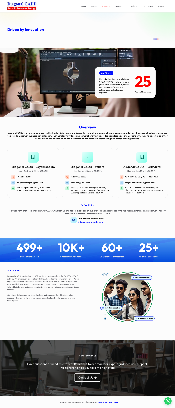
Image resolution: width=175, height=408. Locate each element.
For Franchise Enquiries (91, 218)
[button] (106, 73)
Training (110, 6)
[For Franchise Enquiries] (74, 220)
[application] (113, 6)
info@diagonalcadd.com (91, 221)
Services (123, 6)
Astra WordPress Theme (108, 402)
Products (137, 6)
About (99, 6)
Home (90, 6)
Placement (150, 6)
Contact (162, 6)
